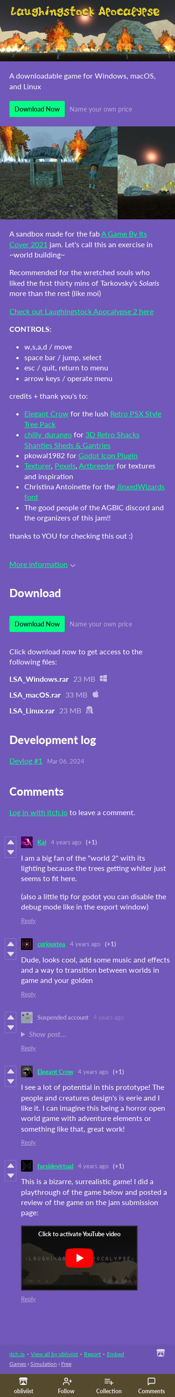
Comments (151, 1386)
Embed (115, 1354)
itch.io (17, 1354)
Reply (28, 920)
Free (66, 1363)
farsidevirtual (55, 1166)
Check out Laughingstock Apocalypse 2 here (81, 311)
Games (17, 1363)
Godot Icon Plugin (108, 455)
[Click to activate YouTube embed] (79, 1258)
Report (92, 1354)
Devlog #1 (25, 760)
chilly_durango (48, 434)
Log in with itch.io (38, 812)
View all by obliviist (54, 1354)
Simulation (43, 1363)
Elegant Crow (46, 413)
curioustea (51, 944)
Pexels (65, 465)
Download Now (37, 109)
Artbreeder (97, 465)
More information (42, 564)
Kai (41, 842)
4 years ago (66, 842)
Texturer (37, 465)
